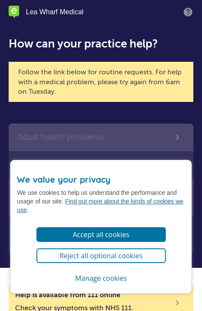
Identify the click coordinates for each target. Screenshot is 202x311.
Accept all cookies (101, 234)
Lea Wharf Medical (54, 12)
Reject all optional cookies (101, 255)
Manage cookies (101, 278)
